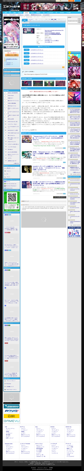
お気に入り (65, 0)
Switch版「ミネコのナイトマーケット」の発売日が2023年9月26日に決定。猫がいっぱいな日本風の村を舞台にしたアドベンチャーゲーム (49, 183)
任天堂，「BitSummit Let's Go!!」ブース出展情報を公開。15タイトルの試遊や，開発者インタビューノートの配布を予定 (49, 153)
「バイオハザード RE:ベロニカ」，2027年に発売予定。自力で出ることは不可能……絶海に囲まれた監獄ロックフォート (75, 137)
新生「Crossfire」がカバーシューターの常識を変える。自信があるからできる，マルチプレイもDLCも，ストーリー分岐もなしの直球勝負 (11, 339)
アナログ (62, 12)
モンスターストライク (74, 207)
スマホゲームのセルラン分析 (13, 112)
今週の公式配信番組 (12, 103)
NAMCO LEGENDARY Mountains (75, 222)
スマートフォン (39, 443)
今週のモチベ (10, 98)
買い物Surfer (10, 149)
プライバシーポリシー (11, 380)
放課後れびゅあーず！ (12, 160)
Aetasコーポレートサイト (11, 389)
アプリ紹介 (39, 451)
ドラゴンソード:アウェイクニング (74, 189)
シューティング (70, 451)
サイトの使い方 (19, 0)
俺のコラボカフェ (11, 135)
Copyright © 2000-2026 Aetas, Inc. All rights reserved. (42, 469)
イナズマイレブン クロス (74, 217)
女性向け (38, 12)
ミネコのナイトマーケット (37, 49)
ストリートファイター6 (75, 179)
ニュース (8, 62)
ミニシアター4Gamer (12, 146)
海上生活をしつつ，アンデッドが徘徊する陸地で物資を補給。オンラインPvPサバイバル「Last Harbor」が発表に (75, 149)
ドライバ (8, 176)
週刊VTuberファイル (12, 105)
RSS (4, 0)
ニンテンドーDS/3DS (25, 443)
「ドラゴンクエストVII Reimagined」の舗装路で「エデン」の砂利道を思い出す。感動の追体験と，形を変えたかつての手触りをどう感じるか (11, 229)
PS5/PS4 (20, 12)
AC (56, 12)
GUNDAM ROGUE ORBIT (75, 184)
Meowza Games (48, 34)
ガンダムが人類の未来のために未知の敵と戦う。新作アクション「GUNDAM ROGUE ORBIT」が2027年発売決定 (75, 111)
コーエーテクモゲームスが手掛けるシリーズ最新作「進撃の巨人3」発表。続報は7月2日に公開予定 (75, 162)
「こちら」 (49, 463)
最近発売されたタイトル (36, 14)
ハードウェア (50, 12)
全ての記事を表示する (60, 197)
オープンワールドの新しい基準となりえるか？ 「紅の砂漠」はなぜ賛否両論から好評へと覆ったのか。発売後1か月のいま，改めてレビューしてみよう (12, 284)
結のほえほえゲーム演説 (13, 130)
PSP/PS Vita (68, 426)
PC (10, 12)
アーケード (68, 443)
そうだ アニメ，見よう (12, 124)
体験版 (7, 431)
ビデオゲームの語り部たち (13, 144)
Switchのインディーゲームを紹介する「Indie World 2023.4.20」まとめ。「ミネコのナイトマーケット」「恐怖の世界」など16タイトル (49, 168)
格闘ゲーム (69, 448)
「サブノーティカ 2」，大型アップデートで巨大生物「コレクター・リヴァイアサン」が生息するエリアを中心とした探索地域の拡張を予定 (75, 156)
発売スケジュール (25, 434)
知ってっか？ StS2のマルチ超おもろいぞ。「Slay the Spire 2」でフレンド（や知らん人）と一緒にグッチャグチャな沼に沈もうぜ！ (12, 302)
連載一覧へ (17, 163)
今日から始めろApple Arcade (13, 132)
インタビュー (20, 14)
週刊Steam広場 (11, 118)
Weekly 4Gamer (11, 95)
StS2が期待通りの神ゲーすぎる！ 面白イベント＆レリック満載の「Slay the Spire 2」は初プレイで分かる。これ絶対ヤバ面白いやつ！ (12, 319)
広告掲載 (51, 467)
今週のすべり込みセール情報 (13, 116)
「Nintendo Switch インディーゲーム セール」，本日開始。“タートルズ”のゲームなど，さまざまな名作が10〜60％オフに (48, 138)
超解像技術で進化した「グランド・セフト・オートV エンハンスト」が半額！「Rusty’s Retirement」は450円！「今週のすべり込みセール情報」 (75, 169)
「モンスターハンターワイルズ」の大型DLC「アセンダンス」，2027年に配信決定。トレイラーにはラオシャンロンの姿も (75, 130)
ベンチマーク (55, 453)
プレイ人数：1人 (48, 42)
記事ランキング (9, 438)
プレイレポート (12, 14)
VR (43, 12)
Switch (26, 12)
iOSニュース (39, 445)
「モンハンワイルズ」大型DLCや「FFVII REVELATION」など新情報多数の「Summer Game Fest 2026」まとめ (75, 143)
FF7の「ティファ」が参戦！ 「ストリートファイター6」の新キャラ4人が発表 (75, 117)
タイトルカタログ (25, 436)
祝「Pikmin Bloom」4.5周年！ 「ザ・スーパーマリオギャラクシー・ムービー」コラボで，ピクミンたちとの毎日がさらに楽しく (11, 246)
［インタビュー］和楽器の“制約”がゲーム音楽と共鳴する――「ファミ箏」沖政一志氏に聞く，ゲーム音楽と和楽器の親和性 (11, 375)
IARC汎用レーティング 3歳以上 (52, 40)
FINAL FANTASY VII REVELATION (75, 198)
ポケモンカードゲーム (74, 193)
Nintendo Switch (9, 188)
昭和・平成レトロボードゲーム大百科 (13, 138)
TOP (6, 12)
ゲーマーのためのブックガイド (13, 127)
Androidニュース (40, 446)
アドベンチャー (48, 38)
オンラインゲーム (10, 428)
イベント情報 (70, 446)
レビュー (5, 14)
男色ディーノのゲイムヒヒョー (13, 109)
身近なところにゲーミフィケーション (13, 155)
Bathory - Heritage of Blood (75, 212)
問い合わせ (27, 0)
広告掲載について (10, 386)
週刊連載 (8, 434)
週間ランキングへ (77, 172)
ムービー (27, 14)
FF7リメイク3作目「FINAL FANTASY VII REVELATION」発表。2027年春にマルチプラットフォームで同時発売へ (75, 124)
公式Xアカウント (10, 0)
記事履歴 (71, 0)
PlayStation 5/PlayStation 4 (11, 185)
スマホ (32, 12)
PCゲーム (8, 181)
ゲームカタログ (46, 14)
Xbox (14, 12)
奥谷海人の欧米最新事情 (13, 92)
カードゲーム (70, 450)
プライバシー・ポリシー (42, 467)
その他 (68, 454)
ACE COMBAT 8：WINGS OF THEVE (75, 203)
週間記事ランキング (10, 168)
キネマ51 (9, 158)
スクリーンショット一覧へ (60, 78)
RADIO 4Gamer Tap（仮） (13, 121)
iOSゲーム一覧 (39, 454)
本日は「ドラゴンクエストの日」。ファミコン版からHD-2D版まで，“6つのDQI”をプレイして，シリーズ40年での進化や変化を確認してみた (12, 264)
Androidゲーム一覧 (40, 456)
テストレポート (55, 446)
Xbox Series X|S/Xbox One (11, 183)
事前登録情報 (39, 448)
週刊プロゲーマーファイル (13, 100)
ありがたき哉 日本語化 (12, 152)
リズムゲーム (70, 453)
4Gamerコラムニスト (12, 141)
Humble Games (48, 33)
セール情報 (39, 450)
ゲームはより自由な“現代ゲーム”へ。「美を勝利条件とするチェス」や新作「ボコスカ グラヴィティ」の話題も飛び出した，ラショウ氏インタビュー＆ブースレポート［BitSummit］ (12, 357)
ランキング (77, 0)
